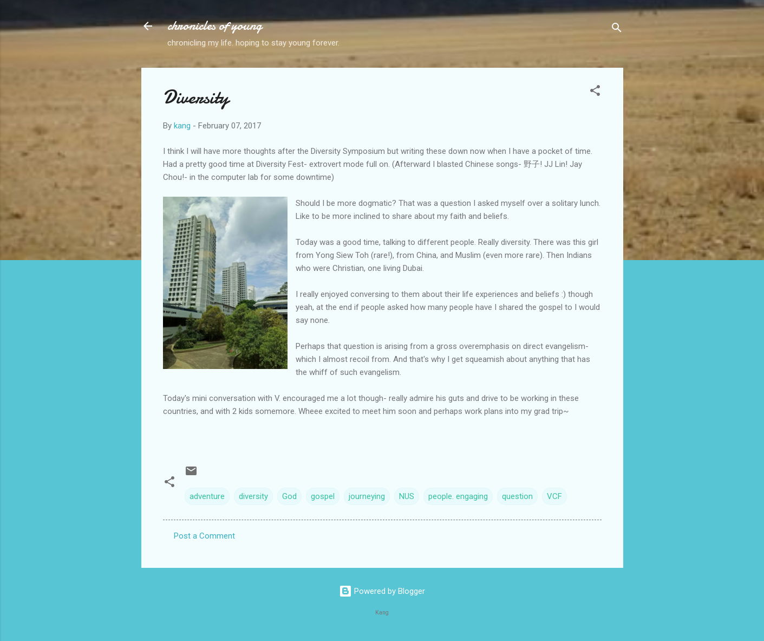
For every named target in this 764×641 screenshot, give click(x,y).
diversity (253, 496)
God (289, 496)
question (517, 496)
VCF (554, 496)
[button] (595, 92)
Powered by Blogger (382, 591)
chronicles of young (214, 26)
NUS (406, 496)
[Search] (616, 29)
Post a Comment (204, 536)
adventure (207, 496)
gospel (323, 496)
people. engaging (458, 496)
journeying (367, 496)
